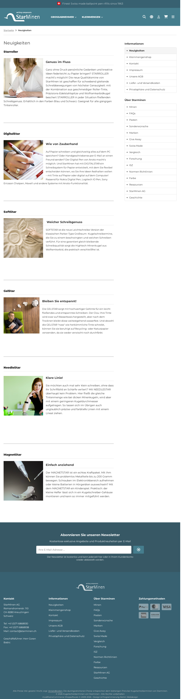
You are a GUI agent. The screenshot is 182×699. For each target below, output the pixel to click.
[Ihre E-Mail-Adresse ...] (83, 550)
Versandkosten (55, 691)
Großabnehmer (63, 17)
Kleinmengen (92, 17)
